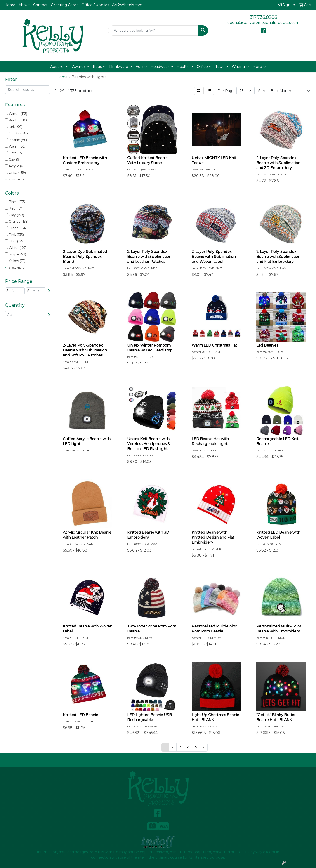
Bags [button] (97, 66)
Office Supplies (95, 5)
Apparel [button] (57, 66)
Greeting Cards (64, 5)
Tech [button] (219, 66)
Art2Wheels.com (127, 5)
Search (276, 760)
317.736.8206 (263, 17)
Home (9, 5)
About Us (118, 760)
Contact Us (198, 760)
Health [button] (183, 66)
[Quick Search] (153, 30)
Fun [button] (139, 66)
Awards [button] (78, 66)
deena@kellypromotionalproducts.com (263, 22)
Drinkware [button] (118, 66)
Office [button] (202, 66)
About (24, 5)
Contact (40, 5)
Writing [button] (238, 66)
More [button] (257, 66)
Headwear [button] (160, 66)
